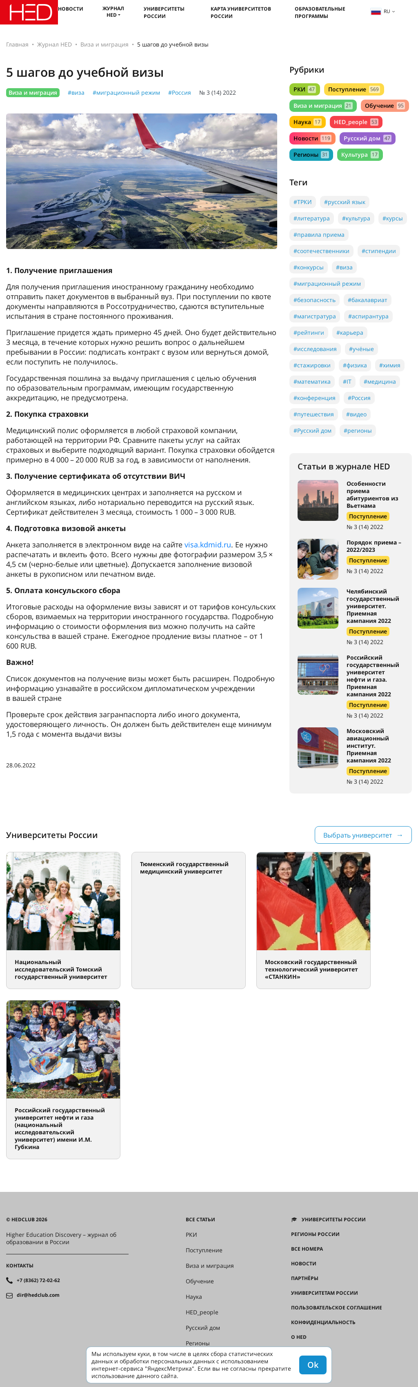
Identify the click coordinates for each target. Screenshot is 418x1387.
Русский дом (367, 138)
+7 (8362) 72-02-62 (38, 1280)
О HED (299, 1337)
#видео (356, 414)
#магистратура (314, 316)
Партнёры (304, 1278)
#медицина (380, 381)
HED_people (356, 122)
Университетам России (324, 1293)
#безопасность (314, 300)
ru (380, 11)
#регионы (358, 430)
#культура (356, 218)
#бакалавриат (367, 300)
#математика (312, 381)
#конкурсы (308, 267)
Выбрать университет (357, 835)
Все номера (307, 1249)
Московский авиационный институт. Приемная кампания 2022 (369, 745)
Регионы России (315, 1234)
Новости (70, 8)
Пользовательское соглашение (336, 1308)
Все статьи (200, 1219)
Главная (17, 44)
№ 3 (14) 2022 (217, 92)
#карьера (349, 332)
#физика (355, 365)
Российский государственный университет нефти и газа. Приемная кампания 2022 (373, 675)
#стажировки (312, 365)
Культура (359, 154)
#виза (76, 92)
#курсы (392, 218)
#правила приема (319, 234)
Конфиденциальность (323, 1322)
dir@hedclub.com (38, 1295)
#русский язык (344, 202)
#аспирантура (368, 316)
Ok (312, 1364)
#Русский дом (312, 430)
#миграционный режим (126, 92)
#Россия (179, 92)
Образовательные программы (320, 12)
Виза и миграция (104, 44)
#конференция (314, 398)
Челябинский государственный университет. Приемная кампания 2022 (373, 606)
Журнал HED (113, 11)
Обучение (385, 105)
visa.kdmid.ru (208, 544)
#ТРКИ (302, 202)
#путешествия (313, 414)
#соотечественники (321, 251)
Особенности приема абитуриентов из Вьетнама (372, 494)
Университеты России (164, 12)
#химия (389, 365)
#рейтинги (308, 332)
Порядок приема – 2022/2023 (374, 545)
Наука (307, 122)
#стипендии (379, 251)
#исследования (315, 349)
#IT (347, 381)
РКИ (304, 89)
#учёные (361, 349)
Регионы (311, 154)
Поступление (354, 89)
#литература (311, 218)
